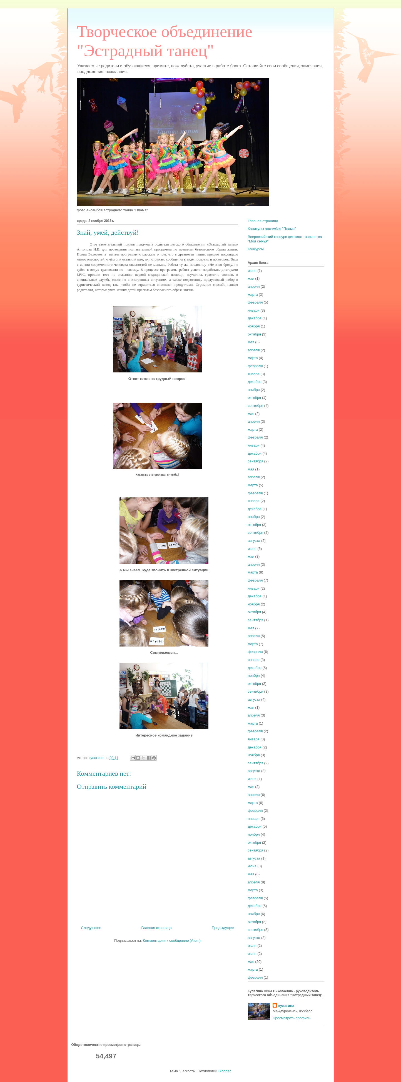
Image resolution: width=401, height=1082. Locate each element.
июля (252, 945)
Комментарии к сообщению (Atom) (172, 940)
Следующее (91, 928)
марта (253, 294)
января (254, 310)
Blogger (224, 1071)
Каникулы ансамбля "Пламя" (272, 229)
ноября (254, 326)
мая (251, 278)
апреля (254, 286)
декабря (255, 318)
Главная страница (156, 928)
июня (252, 271)
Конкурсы (256, 249)
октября (254, 334)
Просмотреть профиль (291, 1018)
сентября (255, 406)
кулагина (286, 1005)
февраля (255, 302)
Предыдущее (223, 928)
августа (254, 541)
